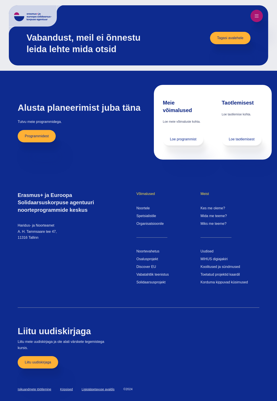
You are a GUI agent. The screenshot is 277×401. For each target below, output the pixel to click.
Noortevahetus (147, 251)
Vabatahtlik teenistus (152, 274)
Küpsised (66, 389)
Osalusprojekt (147, 259)
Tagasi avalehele (230, 38)
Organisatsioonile (150, 223)
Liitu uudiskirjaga (38, 362)
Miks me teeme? (213, 223)
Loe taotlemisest (242, 139)
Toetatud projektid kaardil (220, 274)
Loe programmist (183, 139)
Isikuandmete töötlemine (34, 389)
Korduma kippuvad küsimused (224, 282)
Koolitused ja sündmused (220, 267)
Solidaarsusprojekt (151, 282)
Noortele (143, 208)
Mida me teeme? (214, 216)
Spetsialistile (146, 216)
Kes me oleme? (213, 208)
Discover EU (146, 267)
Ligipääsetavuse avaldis (98, 389)
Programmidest (37, 136)
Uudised (207, 251)
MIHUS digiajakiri (214, 259)
